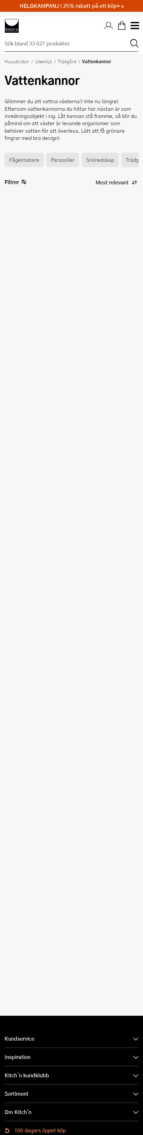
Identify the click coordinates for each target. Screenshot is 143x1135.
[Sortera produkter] (115, 182)
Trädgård (67, 61)
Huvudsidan (17, 61)
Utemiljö (43, 61)
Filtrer (16, 182)
